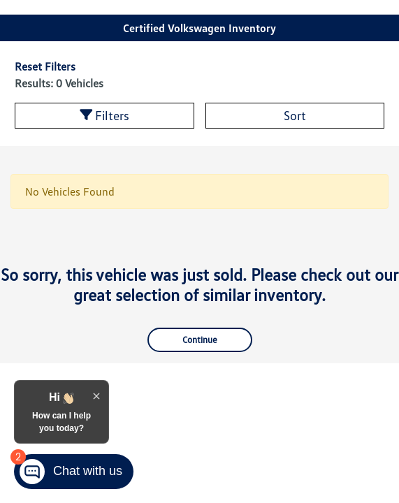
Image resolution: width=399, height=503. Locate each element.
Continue (199, 339)
